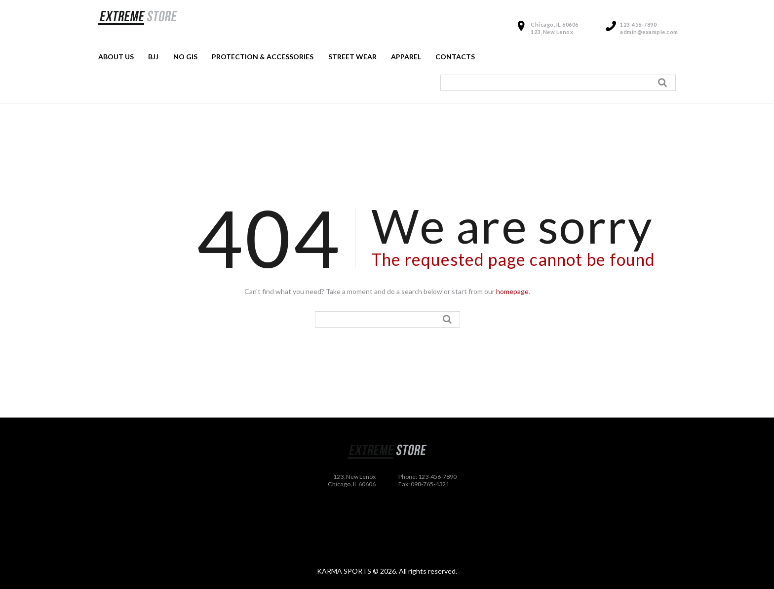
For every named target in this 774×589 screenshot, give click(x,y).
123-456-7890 (638, 24)
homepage (512, 291)
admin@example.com (649, 32)
